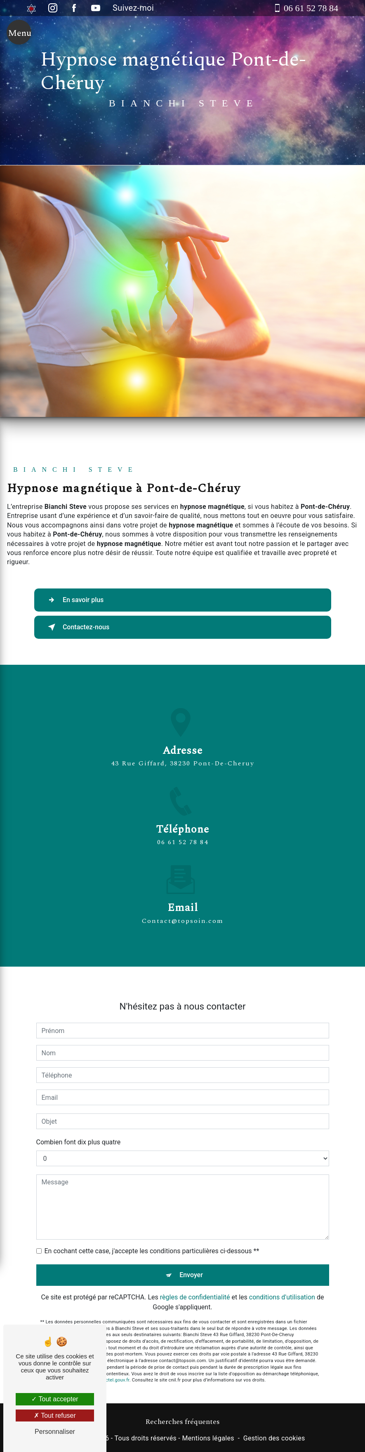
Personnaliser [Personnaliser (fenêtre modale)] (55, 1431)
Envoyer (191, 1253)
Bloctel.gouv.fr (114, 1358)
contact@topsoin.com (183, 899)
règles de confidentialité (195, 1275)
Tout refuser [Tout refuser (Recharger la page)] (55, 1415)
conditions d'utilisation (282, 1275)
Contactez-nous (77, 627)
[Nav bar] (19, 33)
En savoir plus (74, 600)
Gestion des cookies (274, 1438)
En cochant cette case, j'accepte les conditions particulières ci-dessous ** (152, 1229)
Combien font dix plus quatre (78, 1120)
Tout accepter (54, 1399)
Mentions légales (208, 1438)
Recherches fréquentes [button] (182, 1422)
